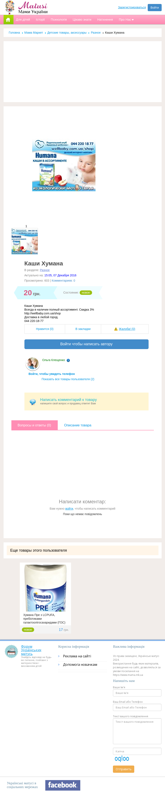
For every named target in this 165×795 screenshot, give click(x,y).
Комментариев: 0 (63, 280)
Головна (14, 32)
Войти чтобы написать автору (86, 344)
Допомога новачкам (80, 664)
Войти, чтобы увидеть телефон (52, 374)
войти (69, 508)
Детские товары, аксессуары (67, 32)
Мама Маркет (33, 32)
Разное (96, 32)
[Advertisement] (83, 71)
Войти (154, 7)
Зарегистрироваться (132, 7)
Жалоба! (127, 329)
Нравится (45, 329)
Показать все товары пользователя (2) (68, 379)
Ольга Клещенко (53, 360)
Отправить (123, 769)
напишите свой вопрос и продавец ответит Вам (92, 401)
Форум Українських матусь (31, 650)
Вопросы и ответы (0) (34, 425)
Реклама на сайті (77, 656)
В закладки (83, 329)
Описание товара (77, 425)
